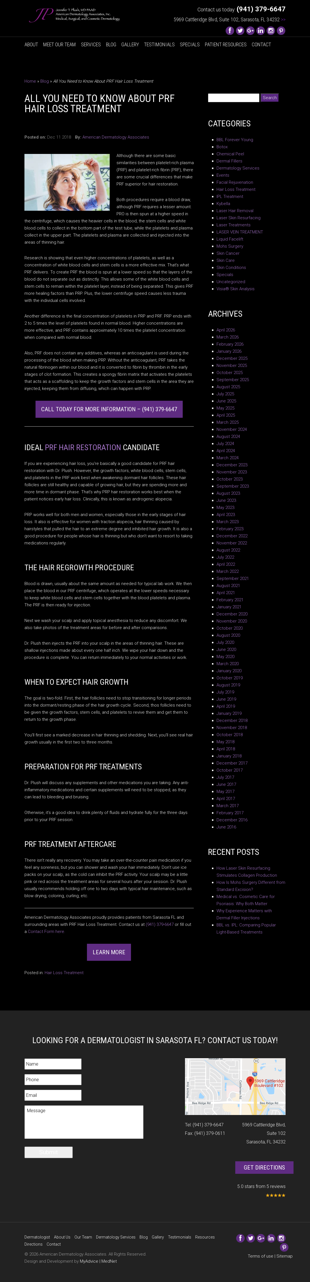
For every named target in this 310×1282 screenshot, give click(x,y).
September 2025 (233, 379)
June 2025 (226, 401)
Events (223, 175)
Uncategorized (231, 281)
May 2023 (225, 507)
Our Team (83, 1237)
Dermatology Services (238, 168)
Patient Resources (226, 44)
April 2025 (226, 415)
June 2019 (226, 699)
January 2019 (229, 713)
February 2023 (230, 528)
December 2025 (232, 358)
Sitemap (284, 1256)
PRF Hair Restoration (83, 447)
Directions (33, 1244)
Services (91, 44)
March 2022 (228, 571)
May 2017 (225, 791)
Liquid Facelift (230, 239)
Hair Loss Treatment (64, 972)
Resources (205, 1237)
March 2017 (228, 805)
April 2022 (226, 564)
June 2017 (226, 784)
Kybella (223, 203)
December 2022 (232, 535)
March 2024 (228, 457)
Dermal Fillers (229, 161)
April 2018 (226, 748)
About (31, 44)
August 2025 (228, 386)
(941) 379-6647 (160, 924)
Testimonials (159, 44)
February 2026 (230, 344)
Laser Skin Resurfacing (239, 217)
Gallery (130, 44)
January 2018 (229, 756)
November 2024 (232, 429)
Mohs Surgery (230, 246)
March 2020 (228, 663)
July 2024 (225, 443)
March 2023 (228, 521)
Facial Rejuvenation (235, 182)
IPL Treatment (230, 196)
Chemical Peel (230, 153)
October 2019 (230, 677)
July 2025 (225, 393)
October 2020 (230, 628)
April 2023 (226, 514)
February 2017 (230, 812)
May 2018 (225, 741)
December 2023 (232, 464)
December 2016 (232, 819)
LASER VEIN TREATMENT (240, 232)
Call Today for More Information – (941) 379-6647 (109, 409)
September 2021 (233, 578)
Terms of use (260, 1256)
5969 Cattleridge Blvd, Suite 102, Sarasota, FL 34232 (230, 19)
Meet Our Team (59, 44)
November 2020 (232, 621)
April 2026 (226, 330)
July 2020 (225, 642)
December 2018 (232, 720)
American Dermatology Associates (115, 137)
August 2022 (228, 550)
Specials (190, 44)
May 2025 (225, 408)
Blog (111, 44)
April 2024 (226, 450)
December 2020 (232, 614)
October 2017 (230, 770)
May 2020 (225, 656)
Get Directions (264, 1167)
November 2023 (232, 472)
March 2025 (228, 422)
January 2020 (229, 670)
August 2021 (228, 585)
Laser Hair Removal (235, 210)
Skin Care (226, 260)
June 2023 (226, 500)
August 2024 (228, 436)
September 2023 (233, 486)
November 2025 (232, 365)
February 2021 (230, 599)
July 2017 (225, 777)
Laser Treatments (234, 224)
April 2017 (226, 798)
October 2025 (230, 372)
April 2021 (226, 592)
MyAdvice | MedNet (98, 1261)
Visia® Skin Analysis (236, 288)
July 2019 (225, 692)
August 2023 (228, 493)
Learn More (109, 952)
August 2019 (228, 685)
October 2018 (230, 734)
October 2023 (230, 479)
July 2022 (225, 557)
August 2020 (228, 635)
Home (30, 81)
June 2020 (226, 649)
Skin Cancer (228, 253)
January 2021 (229, 606)
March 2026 (228, 337)
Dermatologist (37, 1237)
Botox (222, 146)
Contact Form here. (46, 931)
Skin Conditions (231, 267)
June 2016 (226, 827)
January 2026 (229, 351)
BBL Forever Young (235, 139)
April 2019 (226, 706)
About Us (62, 1237)
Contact (261, 44)
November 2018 (232, 727)
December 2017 (232, 763)
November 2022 (232, 543)
